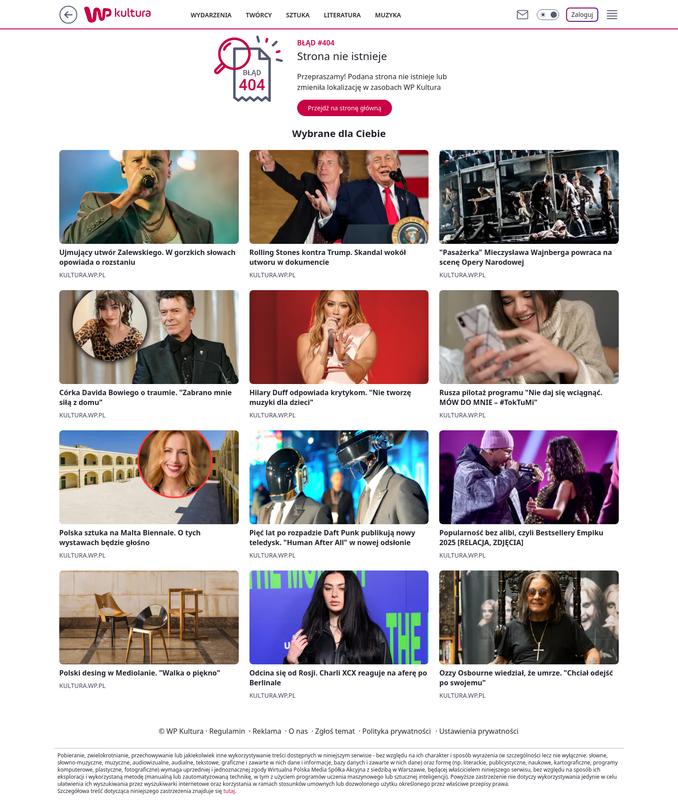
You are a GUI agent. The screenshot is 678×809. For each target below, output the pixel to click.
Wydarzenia (211, 15)
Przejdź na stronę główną (344, 108)
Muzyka (388, 15)
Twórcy (259, 15)
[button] (612, 15)
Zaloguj (582, 14)
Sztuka (298, 15)
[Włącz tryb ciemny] (548, 14)
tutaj (229, 791)
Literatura (342, 15)
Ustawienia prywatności (476, 731)
